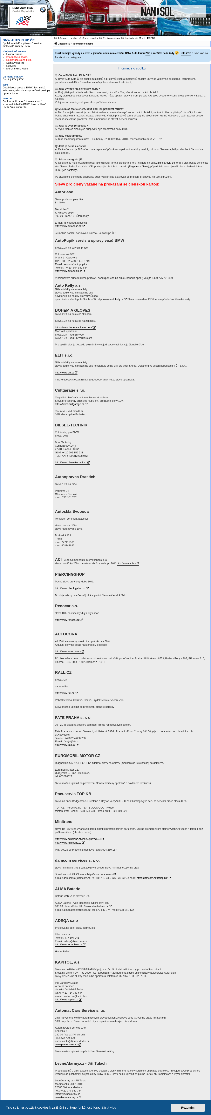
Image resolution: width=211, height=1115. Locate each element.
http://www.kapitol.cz (66, 999)
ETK (14, 79)
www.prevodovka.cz (66, 1044)
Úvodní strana (14, 54)
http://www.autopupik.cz (68, 271)
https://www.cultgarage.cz (69, 404)
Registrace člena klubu (19, 60)
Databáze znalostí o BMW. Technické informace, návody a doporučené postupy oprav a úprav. (26, 90)
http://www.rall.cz (64, 693)
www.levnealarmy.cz (66, 1097)
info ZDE (186, 53)
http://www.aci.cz (126, 563)
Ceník (6, 79)
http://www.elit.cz (64, 372)
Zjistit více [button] (109, 1107)
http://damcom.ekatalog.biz (152, 878)
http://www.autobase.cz (68, 226)
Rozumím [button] (188, 1107)
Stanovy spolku (15, 62)
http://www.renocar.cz (67, 620)
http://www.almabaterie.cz (93, 906)
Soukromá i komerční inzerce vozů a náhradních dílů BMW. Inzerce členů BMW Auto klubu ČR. (24, 104)
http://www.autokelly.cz (110, 299)
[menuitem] (65, 38)
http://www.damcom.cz (100, 874)
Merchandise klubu (17, 68)
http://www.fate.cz (65, 744)
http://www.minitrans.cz (68, 842)
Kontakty (11, 65)
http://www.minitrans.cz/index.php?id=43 (78, 839)
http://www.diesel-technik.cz (71, 462)
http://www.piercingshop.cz (70, 588)
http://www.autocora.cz (68, 651)
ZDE (147, 53)
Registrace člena (138, 166)
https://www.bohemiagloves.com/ (74, 327)
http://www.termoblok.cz (68, 944)
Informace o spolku (17, 57)
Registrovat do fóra (169, 162)
